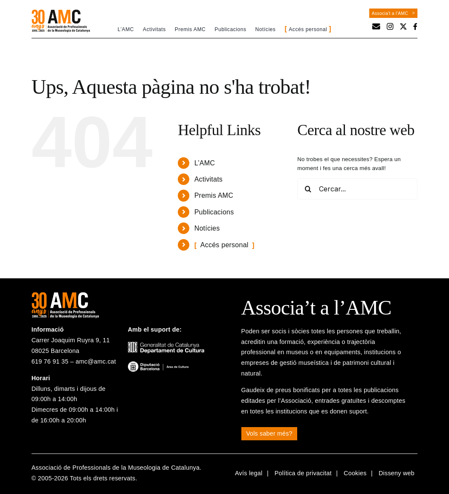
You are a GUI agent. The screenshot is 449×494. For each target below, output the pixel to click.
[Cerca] (308, 188)
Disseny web (396, 473)
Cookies (355, 473)
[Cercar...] (357, 188)
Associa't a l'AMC (390, 13)
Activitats (208, 179)
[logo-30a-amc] (61, 12)
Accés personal (224, 244)
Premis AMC (213, 195)
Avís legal (249, 473)
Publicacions (214, 212)
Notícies (207, 228)
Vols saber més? (269, 433)
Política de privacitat (303, 473)
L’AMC (204, 163)
